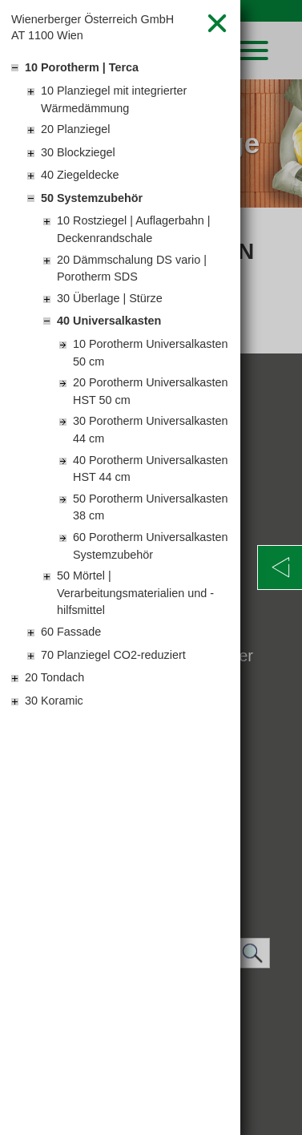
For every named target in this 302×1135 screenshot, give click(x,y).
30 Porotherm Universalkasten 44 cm (150, 429)
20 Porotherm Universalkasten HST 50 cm (150, 391)
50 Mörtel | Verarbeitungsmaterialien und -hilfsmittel (135, 592)
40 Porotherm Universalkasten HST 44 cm (150, 469)
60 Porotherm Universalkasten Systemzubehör (150, 546)
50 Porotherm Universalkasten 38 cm (150, 507)
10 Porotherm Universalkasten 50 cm (150, 352)
